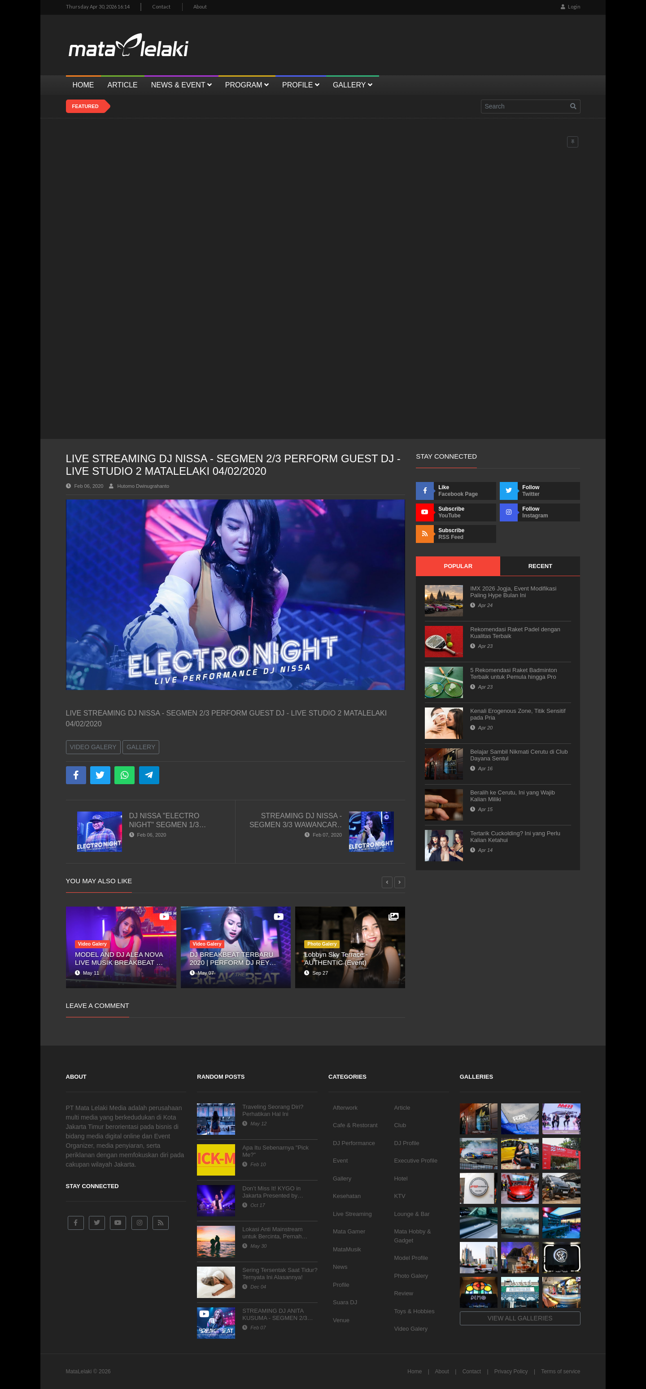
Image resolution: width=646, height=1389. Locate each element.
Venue (341, 1320)
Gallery (141, 747)
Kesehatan (347, 1196)
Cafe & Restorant (355, 1125)
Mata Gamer (349, 1231)
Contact (161, 6)
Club (400, 1125)
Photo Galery (411, 1275)
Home (414, 1371)
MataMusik (347, 1249)
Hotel (400, 1178)
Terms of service (560, 1371)
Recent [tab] (540, 566)
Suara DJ (345, 1302)
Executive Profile (415, 1160)
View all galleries (520, 1318)
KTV (399, 1196)
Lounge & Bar (412, 1214)
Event (340, 1160)
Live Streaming (352, 1214)
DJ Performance (354, 1143)
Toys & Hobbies (414, 1311)
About (200, 6)
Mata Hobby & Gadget (412, 1236)
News (340, 1266)
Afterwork (345, 1107)
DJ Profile (406, 1143)
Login (571, 6)
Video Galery (93, 747)
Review (403, 1293)
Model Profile (411, 1257)
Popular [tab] (458, 566)
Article (402, 1107)
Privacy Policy (511, 1371)
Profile (341, 1284)
